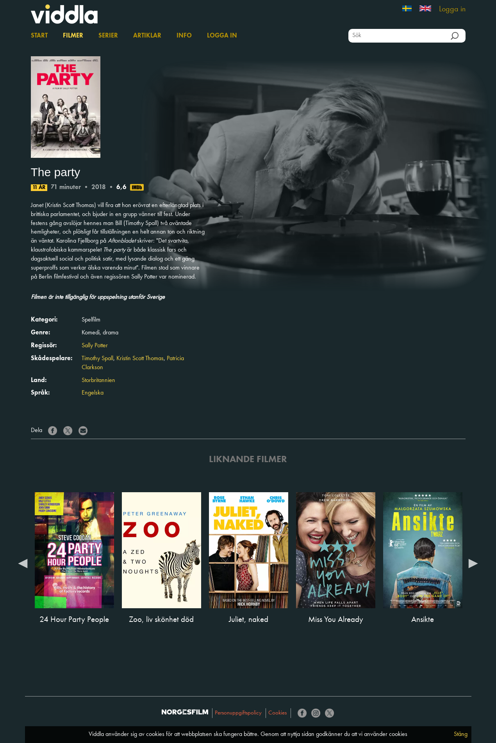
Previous (23, 563)
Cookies (277, 713)
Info (184, 36)
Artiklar (147, 36)
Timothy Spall (97, 358)
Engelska (92, 393)
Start (39, 36)
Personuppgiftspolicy (238, 713)
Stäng (460, 734)
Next (473, 563)
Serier (108, 36)
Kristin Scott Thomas (140, 358)
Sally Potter (95, 346)
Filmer (73, 36)
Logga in (452, 9)
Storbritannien (98, 380)
